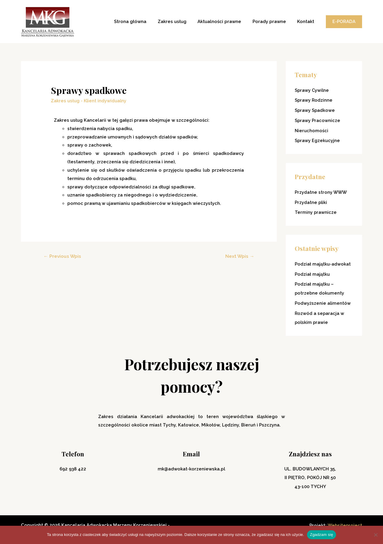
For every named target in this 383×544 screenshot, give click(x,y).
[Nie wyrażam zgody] (376, 535)
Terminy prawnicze (316, 212)
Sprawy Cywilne (312, 90)
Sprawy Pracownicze (318, 120)
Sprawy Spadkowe (315, 110)
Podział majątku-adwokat (323, 264)
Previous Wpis (63, 256)
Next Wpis (239, 256)
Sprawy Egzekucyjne (317, 140)
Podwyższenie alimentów (323, 303)
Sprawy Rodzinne (314, 100)
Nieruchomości (311, 130)
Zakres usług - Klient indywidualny (89, 100)
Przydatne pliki (311, 202)
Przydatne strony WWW (321, 192)
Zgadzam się (321, 534)
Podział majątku (312, 274)
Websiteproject (344, 525)
